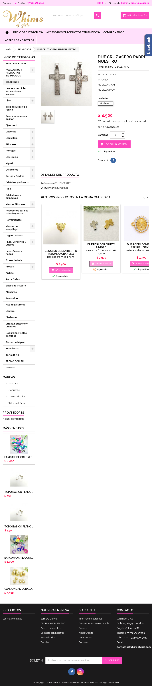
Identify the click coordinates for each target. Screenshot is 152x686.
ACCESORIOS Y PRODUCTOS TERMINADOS (72, 32)
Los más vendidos (12, 618)
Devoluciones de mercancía (94, 623)
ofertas (10, 367)
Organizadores (14, 235)
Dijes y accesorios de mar (16, 117)
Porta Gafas (13, 279)
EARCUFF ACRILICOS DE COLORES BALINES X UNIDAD (19, 557)
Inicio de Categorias (27, 32)
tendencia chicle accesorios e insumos (16, 91)
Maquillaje (12, 138)
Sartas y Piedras (15, 176)
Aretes (10, 266)
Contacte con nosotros (52, 632)
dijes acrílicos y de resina (16, 108)
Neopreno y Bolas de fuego (16, 334)
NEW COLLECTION (16, 63)
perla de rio (12, 355)
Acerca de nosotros (19, 40)
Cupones (83, 642)
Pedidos (83, 628)
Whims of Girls (16, 403)
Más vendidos (13, 428)
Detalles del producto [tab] (60, 174)
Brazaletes (12, 348)
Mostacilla (12, 157)
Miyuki (9, 163)
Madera (10, 311)
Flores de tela (14, 260)
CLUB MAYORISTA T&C (53, 623)
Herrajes (11, 150)
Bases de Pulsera (16, 285)
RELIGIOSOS (12, 82)
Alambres (11, 292)
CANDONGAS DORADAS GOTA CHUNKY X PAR (19, 588)
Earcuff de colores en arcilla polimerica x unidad (19, 457)
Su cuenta (87, 610)
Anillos (10, 273)
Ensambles (12, 169)
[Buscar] (76, 15)
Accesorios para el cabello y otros (17, 212)
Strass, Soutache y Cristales (17, 325)
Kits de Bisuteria (15, 304)
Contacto (7, 3)
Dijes (8, 100)
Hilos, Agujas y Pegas (14, 252)
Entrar (124, 3)
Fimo (8, 188)
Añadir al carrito (113, 144)
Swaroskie (12, 298)
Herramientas (14, 220)
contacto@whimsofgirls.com (134, 647)
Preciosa (13, 383)
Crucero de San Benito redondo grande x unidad (61, 254)
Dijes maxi (11, 125)
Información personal (90, 618)
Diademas (11, 317)
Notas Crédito (86, 632)
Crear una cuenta (140, 3)
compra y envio (113, 32)
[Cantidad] (115, 135)
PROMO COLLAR (15, 361)
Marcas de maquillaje (12, 227)
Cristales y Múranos (17, 182)
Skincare (11, 144)
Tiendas (45, 642)
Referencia (104, 66)
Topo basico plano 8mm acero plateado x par (19, 526)
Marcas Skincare (15, 204)
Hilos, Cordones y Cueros (16, 243)
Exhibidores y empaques (13, 196)
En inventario (48, 187)
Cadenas (11, 131)
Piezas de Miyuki (15, 342)
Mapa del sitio (48, 637)
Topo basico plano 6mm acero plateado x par (19, 491)
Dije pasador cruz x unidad (101, 246)
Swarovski (14, 390)
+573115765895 (35, 3)
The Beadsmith (16, 396)
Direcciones (85, 637)
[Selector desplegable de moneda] (102, 3)
